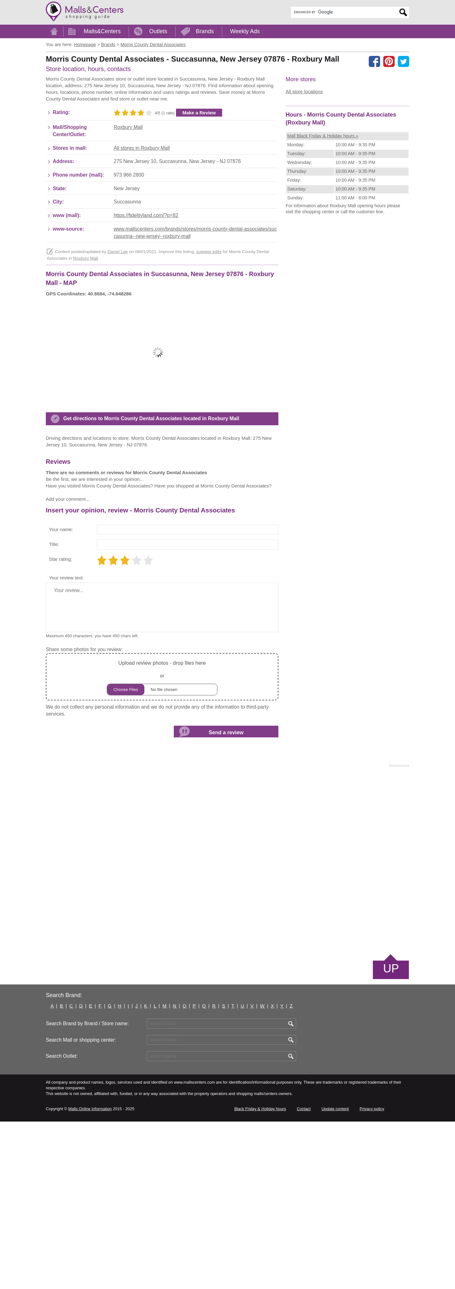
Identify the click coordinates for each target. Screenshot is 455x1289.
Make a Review (199, 148)
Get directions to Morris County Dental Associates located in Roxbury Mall (151, 550)
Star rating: (60, 726)
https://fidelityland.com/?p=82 (146, 251)
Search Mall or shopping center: (81, 1207)
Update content (335, 1276)
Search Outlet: (62, 1223)
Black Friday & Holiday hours (260, 1276)
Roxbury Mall (128, 163)
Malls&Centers (102, 31)
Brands (205, 31)
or (162, 844)
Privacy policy (372, 1276)
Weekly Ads (245, 31)
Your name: (61, 696)
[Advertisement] (161, 95)
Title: (54, 711)
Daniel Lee (117, 287)
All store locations (304, 91)
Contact (304, 1276)
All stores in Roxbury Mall (142, 183)
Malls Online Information (90, 1276)
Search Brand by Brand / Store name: (87, 1191)
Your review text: (66, 745)
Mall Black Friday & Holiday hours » (322, 234)
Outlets (158, 31)
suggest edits (208, 287)
